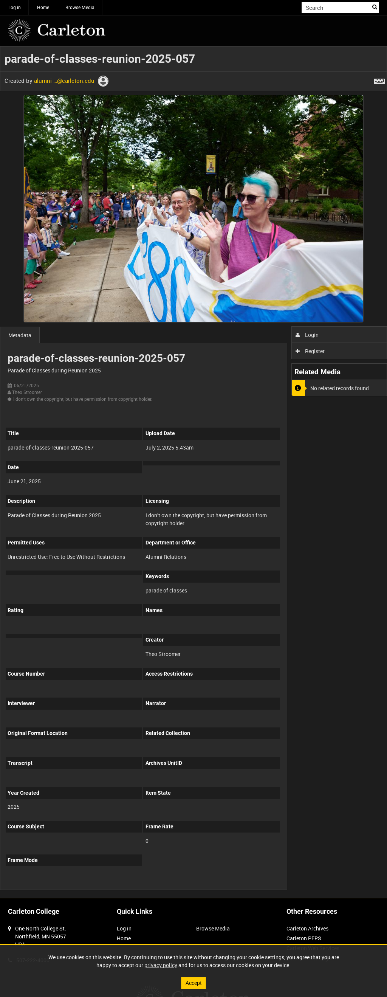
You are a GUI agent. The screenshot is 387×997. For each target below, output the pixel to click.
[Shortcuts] (379, 80)
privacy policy (160, 965)
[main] (193, 472)
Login (307, 334)
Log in (14, 7)
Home (43, 7)
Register (310, 351)
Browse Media (79, 7)
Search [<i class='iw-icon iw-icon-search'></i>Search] (374, 6)
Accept (194, 982)
